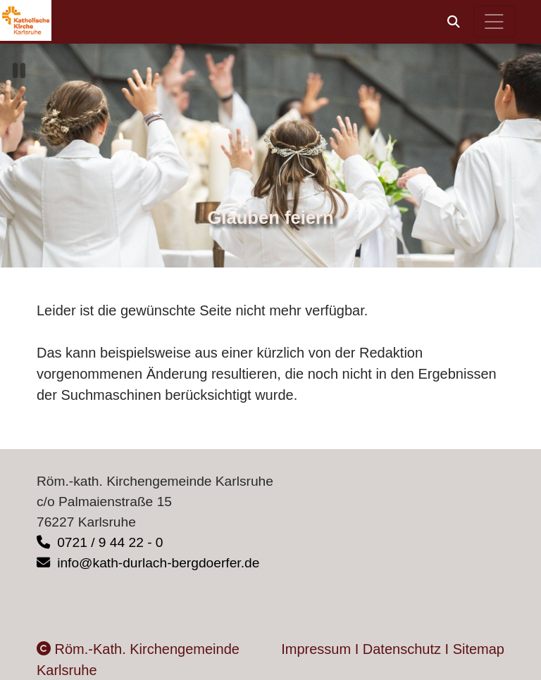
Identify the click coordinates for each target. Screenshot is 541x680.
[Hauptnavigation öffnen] (494, 21)
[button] (453, 22)
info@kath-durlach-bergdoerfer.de (148, 562)
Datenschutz (402, 649)
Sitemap (478, 649)
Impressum (316, 649)
